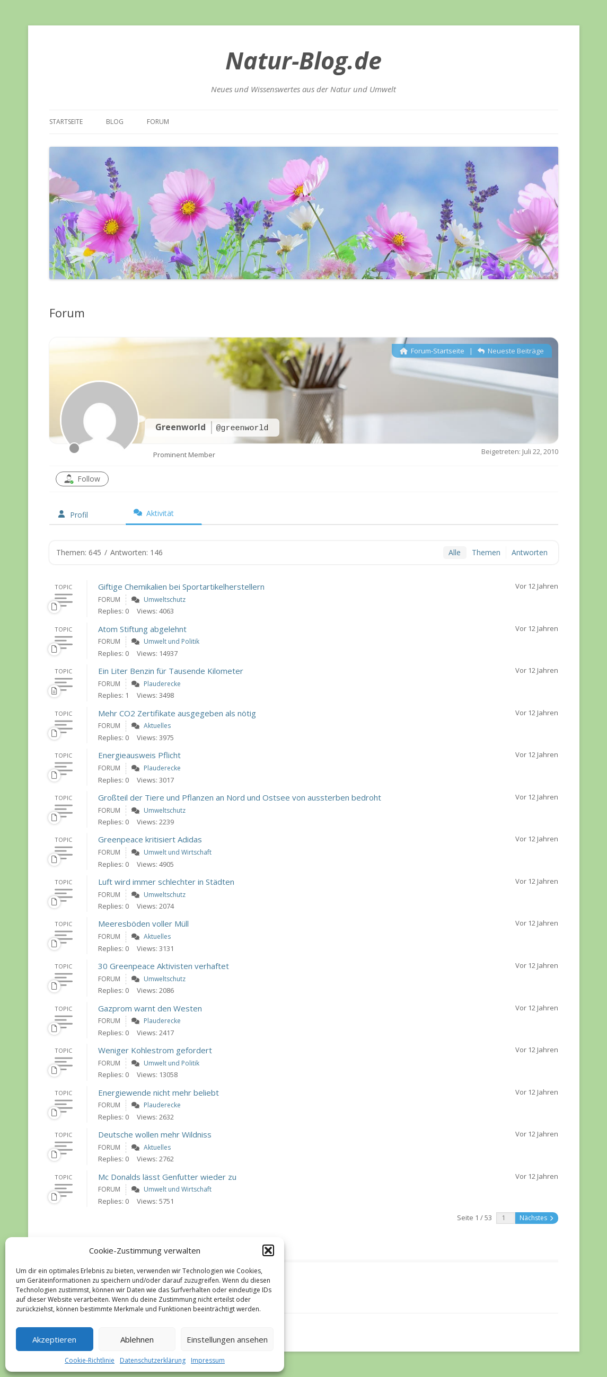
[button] (268, 1250)
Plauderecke (162, 683)
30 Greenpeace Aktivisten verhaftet (163, 966)
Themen (486, 552)
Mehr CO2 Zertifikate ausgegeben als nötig (177, 713)
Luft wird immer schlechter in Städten (166, 881)
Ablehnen (137, 1339)
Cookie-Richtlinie (90, 1360)
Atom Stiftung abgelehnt (142, 629)
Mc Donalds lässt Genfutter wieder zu (167, 1176)
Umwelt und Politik (171, 641)
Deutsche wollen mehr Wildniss (155, 1134)
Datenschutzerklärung (153, 1360)
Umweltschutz (165, 599)
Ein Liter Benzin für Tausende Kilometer (170, 670)
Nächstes (536, 1217)
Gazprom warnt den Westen (150, 1008)
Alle (454, 552)
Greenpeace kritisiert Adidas (150, 839)
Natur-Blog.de (303, 60)
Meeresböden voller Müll (143, 923)
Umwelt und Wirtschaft (178, 852)
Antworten (530, 552)
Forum (158, 121)
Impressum (208, 1360)
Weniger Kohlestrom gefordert (155, 1050)
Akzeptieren (54, 1339)
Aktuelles (157, 725)
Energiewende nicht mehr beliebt (158, 1092)
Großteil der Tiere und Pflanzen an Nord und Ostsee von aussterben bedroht (239, 797)
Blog (115, 121)
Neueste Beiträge (511, 351)
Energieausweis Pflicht (139, 755)
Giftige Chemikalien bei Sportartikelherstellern (181, 586)
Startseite (66, 121)
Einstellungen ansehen (227, 1339)
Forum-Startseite (432, 351)
